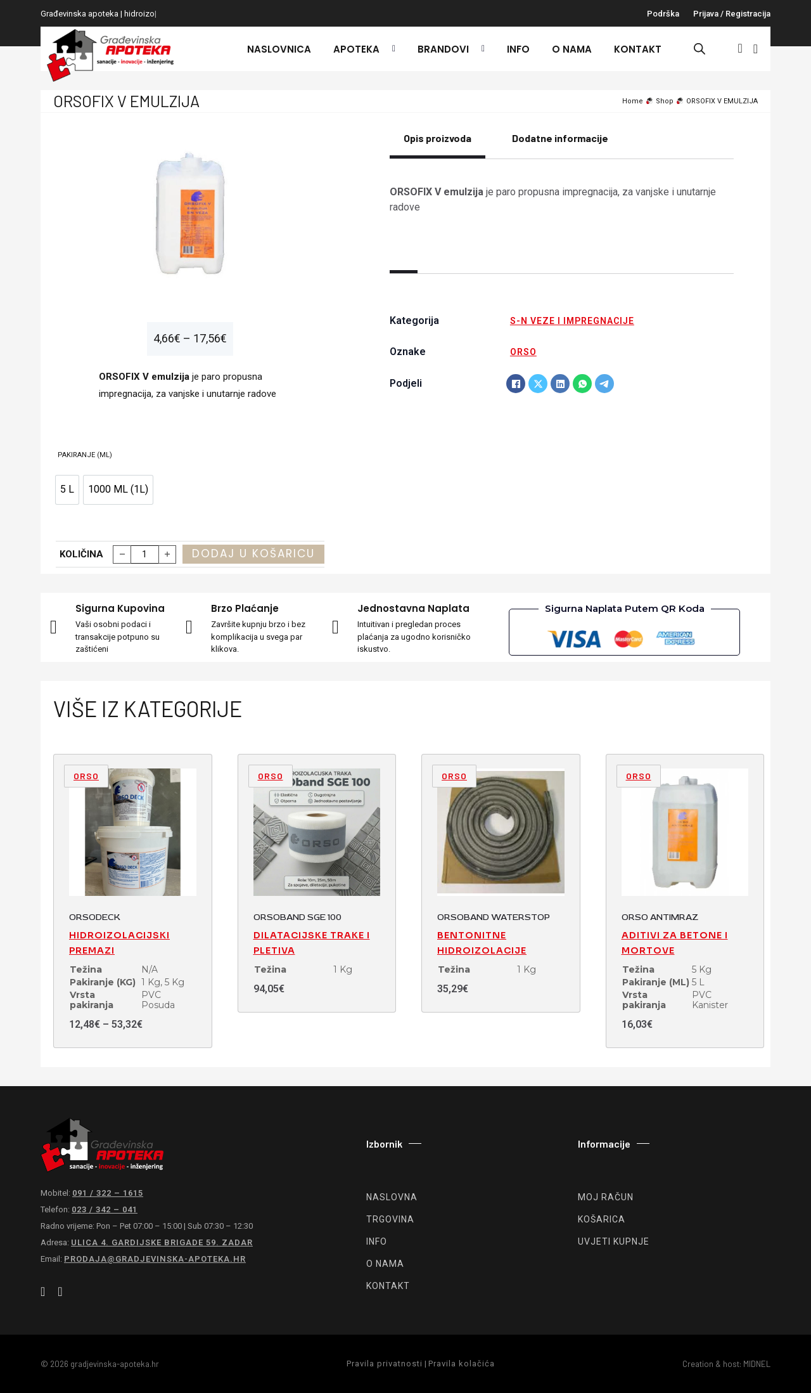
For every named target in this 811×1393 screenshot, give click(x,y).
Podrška (663, 13)
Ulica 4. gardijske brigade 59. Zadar (162, 1242)
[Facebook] (515, 383)
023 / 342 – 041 (104, 1209)
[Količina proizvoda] (144, 554)
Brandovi (443, 49)
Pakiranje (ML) (85, 455)
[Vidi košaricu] (755, 48)
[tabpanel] (562, 200)
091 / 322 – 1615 (107, 1193)
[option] (67, 490)
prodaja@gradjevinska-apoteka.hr (155, 1259)
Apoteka (356, 49)
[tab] (437, 145)
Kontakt (637, 49)
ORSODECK (94, 917)
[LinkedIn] (560, 383)
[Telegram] (604, 383)
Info (518, 49)
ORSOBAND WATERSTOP (493, 917)
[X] (537, 383)
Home (632, 101)
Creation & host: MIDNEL (726, 1364)
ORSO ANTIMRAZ (660, 917)
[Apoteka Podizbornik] (390, 48)
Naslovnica (279, 49)
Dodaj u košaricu (253, 553)
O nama (572, 49)
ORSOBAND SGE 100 (297, 917)
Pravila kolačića (461, 1363)
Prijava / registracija (731, 13)
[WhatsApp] (582, 383)
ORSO (523, 352)
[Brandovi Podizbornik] (480, 48)
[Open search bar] (699, 49)
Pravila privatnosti (385, 1363)
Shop (665, 101)
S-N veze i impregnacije (572, 321)
